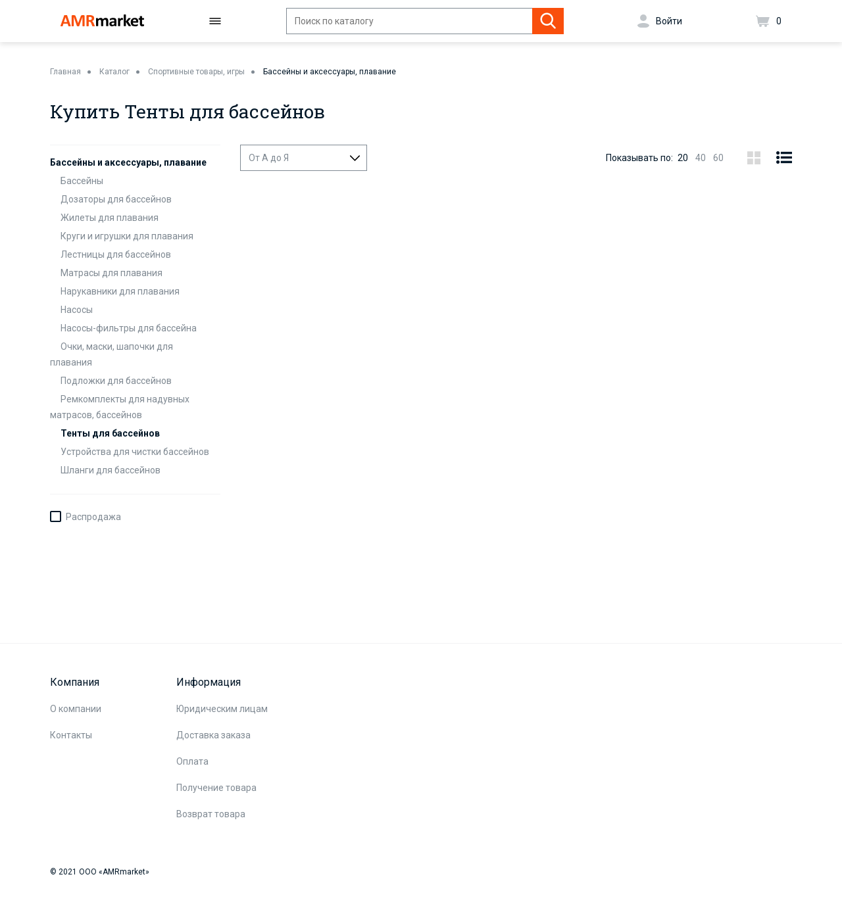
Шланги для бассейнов (111, 470)
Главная (65, 71)
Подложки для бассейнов (116, 380)
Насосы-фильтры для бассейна (129, 328)
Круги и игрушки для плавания (127, 236)
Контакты (71, 735)
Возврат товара (210, 814)
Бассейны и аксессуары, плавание (329, 71)
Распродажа (93, 517)
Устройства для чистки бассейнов (135, 451)
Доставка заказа (213, 735)
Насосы (77, 309)
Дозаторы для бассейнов (116, 199)
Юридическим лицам (222, 709)
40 (700, 158)
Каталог (114, 71)
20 (683, 158)
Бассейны (82, 181)
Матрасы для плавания (111, 273)
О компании (75, 709)
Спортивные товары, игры (196, 71)
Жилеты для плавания (110, 217)
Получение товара (216, 787)
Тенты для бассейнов (110, 433)
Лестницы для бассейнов (116, 254)
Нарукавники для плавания (120, 291)
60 (718, 158)
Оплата (192, 761)
